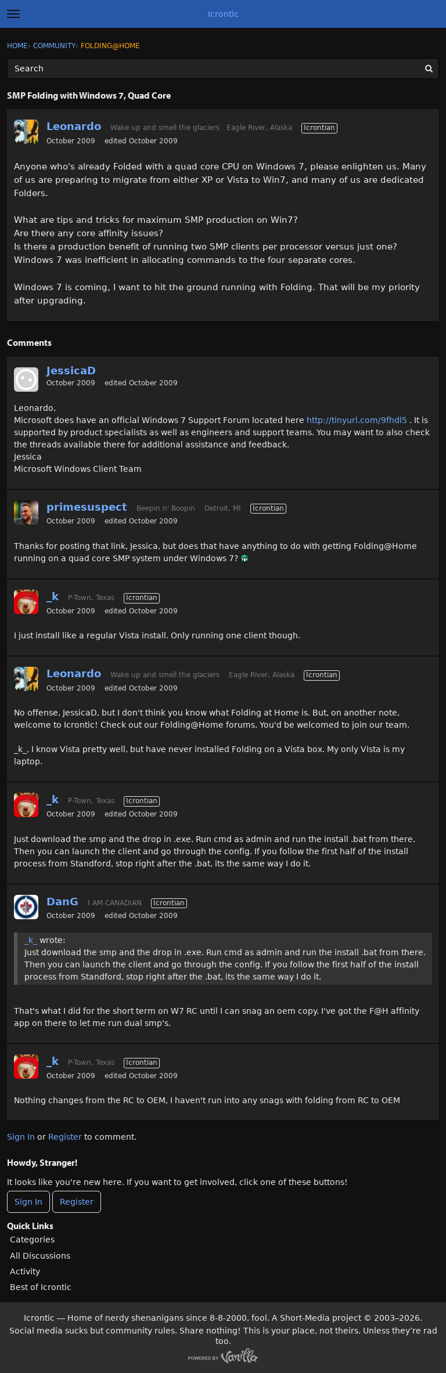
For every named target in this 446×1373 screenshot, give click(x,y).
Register (65, 1136)
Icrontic (223, 14)
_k (52, 596)
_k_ (30, 940)
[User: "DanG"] (26, 907)
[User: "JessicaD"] (26, 379)
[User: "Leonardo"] (26, 132)
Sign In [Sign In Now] (28, 1201)
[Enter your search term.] (223, 68)
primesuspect (86, 507)
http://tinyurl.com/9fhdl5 (357, 420)
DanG (62, 901)
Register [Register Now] (76, 1201)
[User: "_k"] (26, 602)
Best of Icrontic (40, 1287)
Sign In (21, 1136)
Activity (25, 1271)
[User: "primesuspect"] (26, 512)
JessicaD (71, 370)
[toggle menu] (13, 14)
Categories (32, 1239)
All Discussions (40, 1255)
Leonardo (73, 126)
